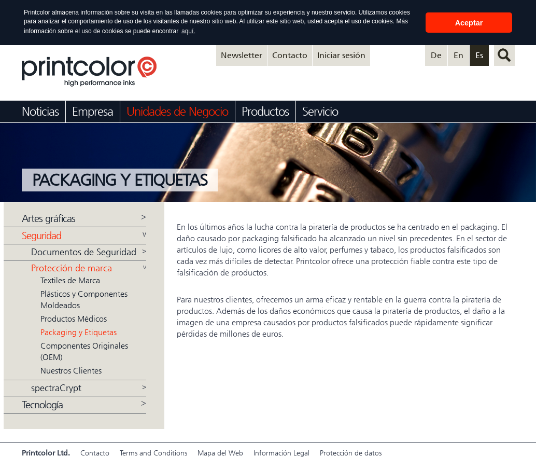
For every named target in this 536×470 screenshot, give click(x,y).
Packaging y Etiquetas (78, 332)
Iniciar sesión (341, 55)
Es (479, 55)
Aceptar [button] (469, 23)
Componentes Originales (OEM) (84, 351)
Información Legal (281, 452)
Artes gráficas (48, 218)
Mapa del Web (220, 452)
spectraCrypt (56, 387)
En (458, 55)
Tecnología (42, 404)
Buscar (504, 55)
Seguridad (41, 235)
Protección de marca (71, 267)
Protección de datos (351, 452)
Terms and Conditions (153, 452)
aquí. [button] (188, 31)
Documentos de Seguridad (83, 251)
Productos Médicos (73, 318)
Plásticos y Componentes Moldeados (84, 299)
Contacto (289, 55)
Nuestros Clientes (71, 370)
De (436, 55)
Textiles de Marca (70, 280)
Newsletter (241, 55)
